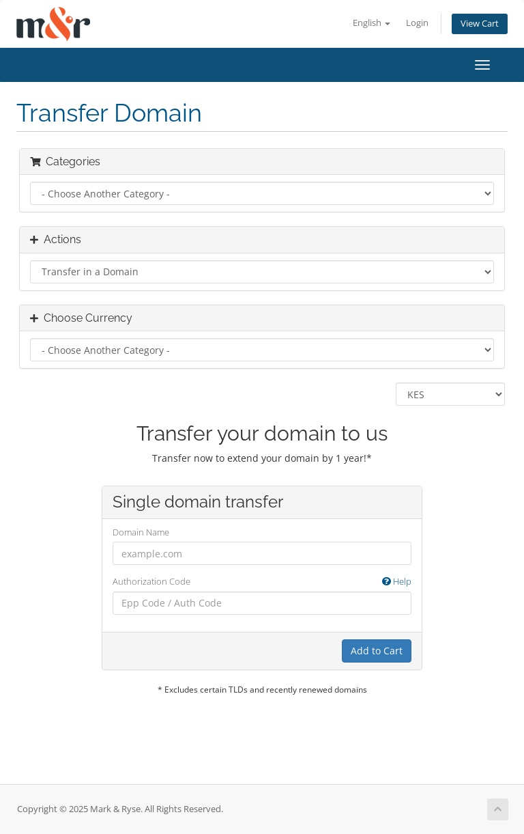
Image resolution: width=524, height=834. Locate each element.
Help (396, 581)
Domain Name (141, 532)
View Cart (480, 23)
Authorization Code (262, 581)
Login (417, 23)
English (371, 23)
